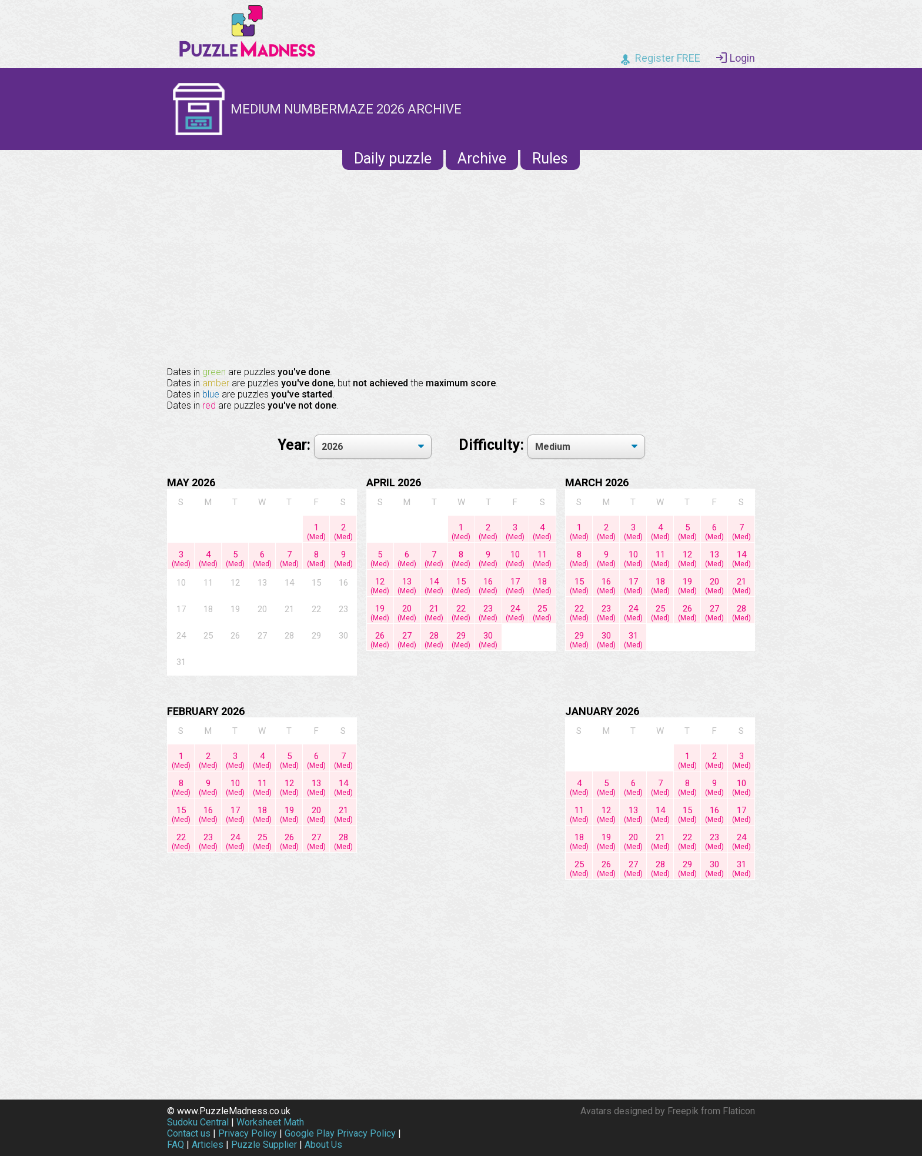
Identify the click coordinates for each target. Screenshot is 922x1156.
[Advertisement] (461, 267)
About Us (323, 1144)
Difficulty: (493, 444)
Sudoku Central (198, 1122)
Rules (550, 158)
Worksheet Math (270, 1122)
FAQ (175, 1144)
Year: (296, 444)
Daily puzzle (393, 158)
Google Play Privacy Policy (340, 1133)
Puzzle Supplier (264, 1144)
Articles (207, 1144)
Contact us (189, 1133)
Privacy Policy (247, 1133)
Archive (481, 158)
